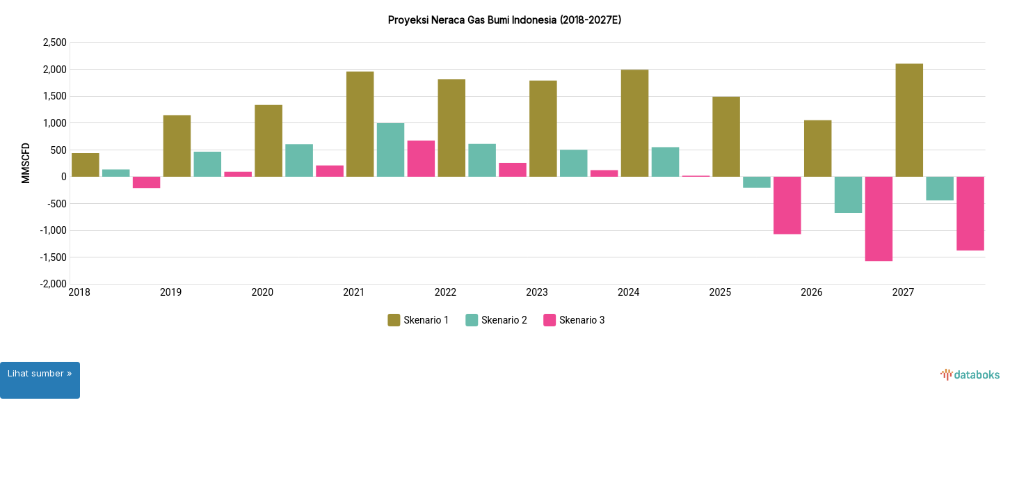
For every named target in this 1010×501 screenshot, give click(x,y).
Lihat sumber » (40, 373)
